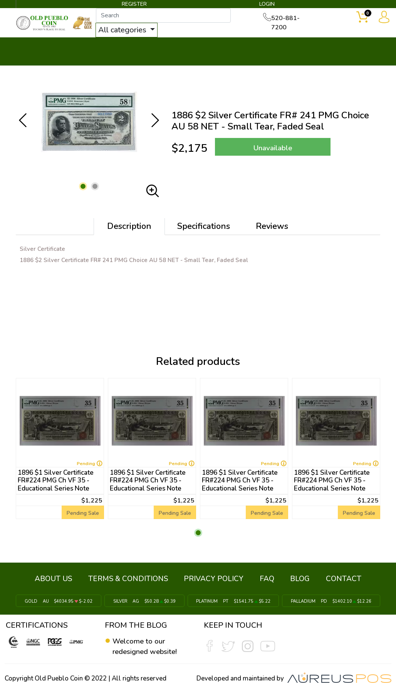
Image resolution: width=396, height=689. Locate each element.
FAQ (265, 578)
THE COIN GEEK (237, 52)
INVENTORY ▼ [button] (92, 47)
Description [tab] (129, 227)
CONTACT (356, 47)
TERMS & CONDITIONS (133, 578)
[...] (169, 16)
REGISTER (134, 5)
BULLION (38, 47)
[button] (83, 187)
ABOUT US (62, 578)
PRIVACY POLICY (215, 578)
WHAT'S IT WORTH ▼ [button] (169, 47)
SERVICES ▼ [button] (304, 47)
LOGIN (265, 5)
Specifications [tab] (203, 227)
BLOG (294, 578)
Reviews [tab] (272, 227)
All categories (129, 30)
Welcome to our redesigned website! (146, 644)
